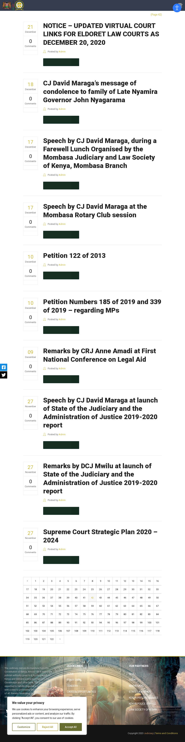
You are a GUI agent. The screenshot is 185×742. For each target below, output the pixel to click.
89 (60, 622)
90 (68, 622)
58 (84, 606)
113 (117, 630)
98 (133, 622)
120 (35, 639)
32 (149, 589)
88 (51, 622)
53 (43, 606)
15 (149, 581)
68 (27, 614)
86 (35, 622)
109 (84, 630)
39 (68, 597)
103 (35, 630)
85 (27, 622)
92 (84, 622)
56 (68, 606)
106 (60, 630)
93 (92, 622)
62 (116, 606)
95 (108, 622)
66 (149, 606)
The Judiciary (140, 14)
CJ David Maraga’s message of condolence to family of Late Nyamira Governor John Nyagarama (100, 91)
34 (27, 597)
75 (84, 614)
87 (43, 622)
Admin (62, 51)
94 (100, 622)
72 (60, 614)
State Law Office (140, 691)
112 (109, 630)
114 (125, 630)
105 (52, 630)
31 (141, 589)
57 (76, 606)
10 (108, 581)
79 (116, 614)
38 (60, 597)
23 (76, 589)
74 (76, 614)
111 (100, 630)
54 (51, 606)
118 (157, 630)
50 (157, 597)
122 (52, 639)
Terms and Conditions (166, 733)
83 (149, 614)
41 (84, 597)
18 (35, 589)
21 (60, 589)
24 (84, 589)
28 (116, 589)
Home (70, 673)
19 (43, 589)
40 (76, 597)
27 (108, 589)
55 (60, 606)
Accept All (71, 727)
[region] (47, 716)
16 (157, 581)
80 (125, 614)
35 (35, 597)
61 (108, 606)
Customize (23, 727)
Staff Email (74, 679)
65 (141, 606)
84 (157, 614)
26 (100, 589)
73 (68, 614)
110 (92, 630)
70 (43, 614)
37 (51, 597)
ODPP (132, 679)
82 (141, 614)
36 (43, 597)
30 (133, 589)
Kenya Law (136, 685)
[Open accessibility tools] (177, 8)
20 (51, 589)
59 (92, 606)
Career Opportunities (81, 691)
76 (92, 614)
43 (100, 597)
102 (27, 630)
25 (92, 589)
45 (116, 597)
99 (141, 622)
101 (157, 622)
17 (27, 589)
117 (149, 630)
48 (141, 597)
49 (149, 597)
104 (44, 630)
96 (116, 622)
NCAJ (132, 673)
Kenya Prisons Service (143, 697)
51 (27, 606)
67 (157, 606)
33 (157, 589)
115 (133, 630)
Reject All (47, 727)
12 (125, 581)
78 (108, 614)
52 (35, 606)
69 (35, 614)
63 (125, 606)
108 (76, 630)
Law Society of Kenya (143, 709)
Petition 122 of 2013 (74, 255)
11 (116, 581)
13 (133, 581)
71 (51, 614)
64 (133, 606)
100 (149, 622)
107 (68, 630)
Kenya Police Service (142, 703)
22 (68, 589)
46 (125, 597)
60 (100, 606)
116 (141, 630)
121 (44, 639)
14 (141, 581)
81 (133, 614)
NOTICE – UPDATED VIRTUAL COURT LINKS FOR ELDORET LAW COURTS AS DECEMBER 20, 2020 (101, 34)
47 (133, 597)
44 (108, 597)
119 (27, 639)
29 (125, 589)
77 (100, 614)
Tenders (72, 685)
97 (125, 622)
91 (76, 622)
